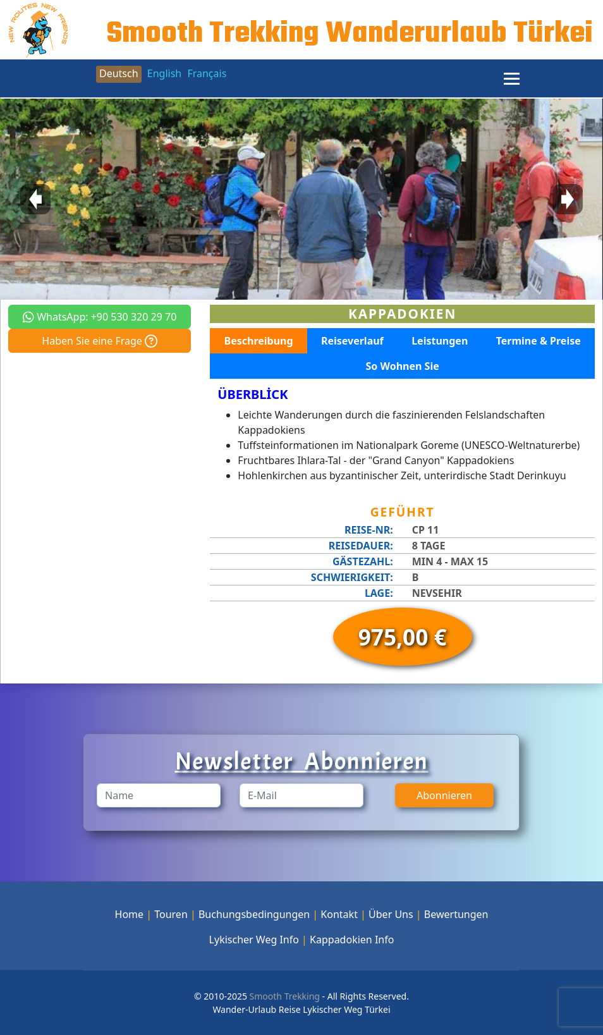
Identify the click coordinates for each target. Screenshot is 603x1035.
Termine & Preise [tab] (538, 341)
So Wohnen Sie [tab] (402, 366)
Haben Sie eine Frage (99, 341)
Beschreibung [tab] (258, 341)
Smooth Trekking (283, 996)
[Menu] (512, 78)
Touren (171, 914)
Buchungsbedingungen (254, 914)
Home (129, 914)
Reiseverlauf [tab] (352, 341)
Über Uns (390, 914)
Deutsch (118, 73)
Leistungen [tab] (439, 341)
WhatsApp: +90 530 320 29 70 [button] (99, 317)
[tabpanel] (402, 435)
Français (206, 73)
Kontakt (339, 914)
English (164, 73)
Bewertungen (456, 914)
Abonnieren (444, 795)
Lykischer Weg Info (254, 939)
